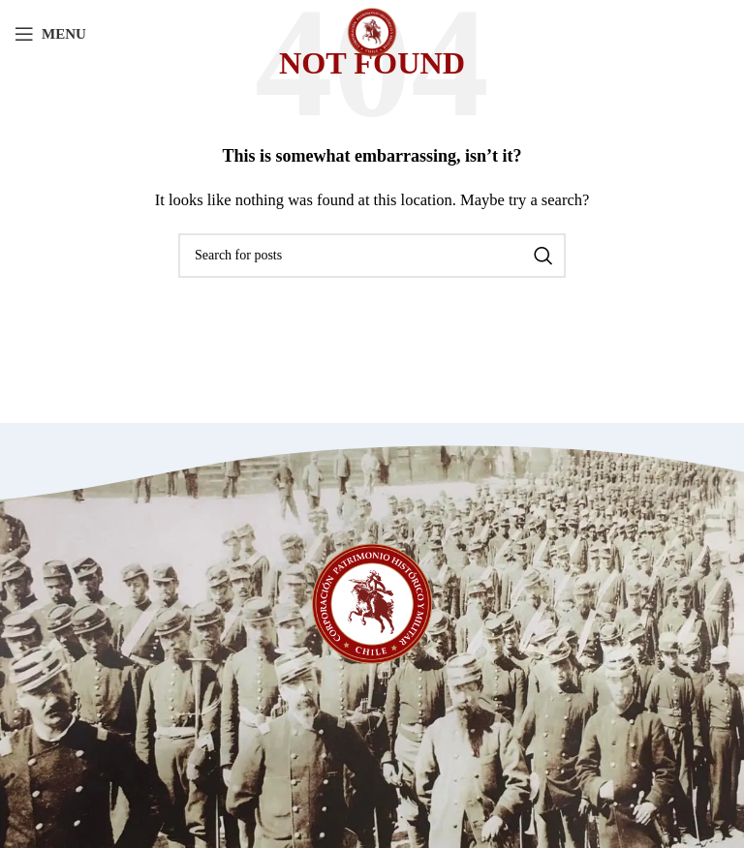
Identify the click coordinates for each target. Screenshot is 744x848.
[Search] (372, 255)
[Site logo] (372, 32)
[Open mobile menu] (50, 34)
